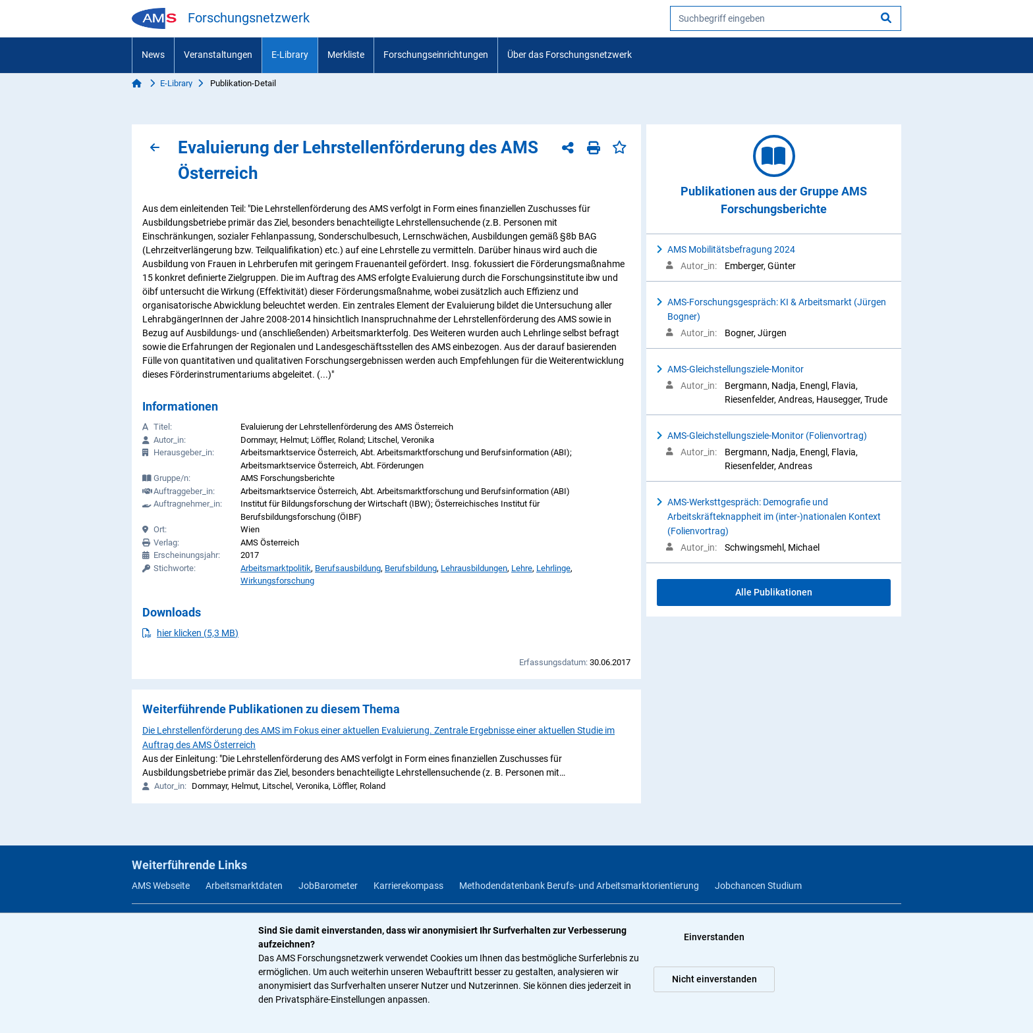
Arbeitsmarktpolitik (275, 568)
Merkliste (345, 54)
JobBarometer (328, 885)
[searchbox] (785, 18)
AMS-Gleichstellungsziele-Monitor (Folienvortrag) (767, 435)
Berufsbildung (411, 568)
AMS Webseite (161, 885)
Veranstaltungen (218, 54)
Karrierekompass (408, 885)
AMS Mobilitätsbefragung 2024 (731, 249)
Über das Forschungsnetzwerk (569, 54)
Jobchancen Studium (758, 885)
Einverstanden (714, 937)
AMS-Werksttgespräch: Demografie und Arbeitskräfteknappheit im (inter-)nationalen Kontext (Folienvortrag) (774, 516)
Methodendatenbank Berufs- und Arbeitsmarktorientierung (579, 885)
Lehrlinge (553, 568)
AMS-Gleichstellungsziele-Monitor (735, 369)
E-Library (289, 54)
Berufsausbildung (348, 568)
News (153, 54)
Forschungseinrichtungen (435, 54)
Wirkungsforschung (277, 581)
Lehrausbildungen (474, 568)
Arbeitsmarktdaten (244, 885)
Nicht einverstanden (714, 979)
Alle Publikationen (773, 592)
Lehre (521, 568)
